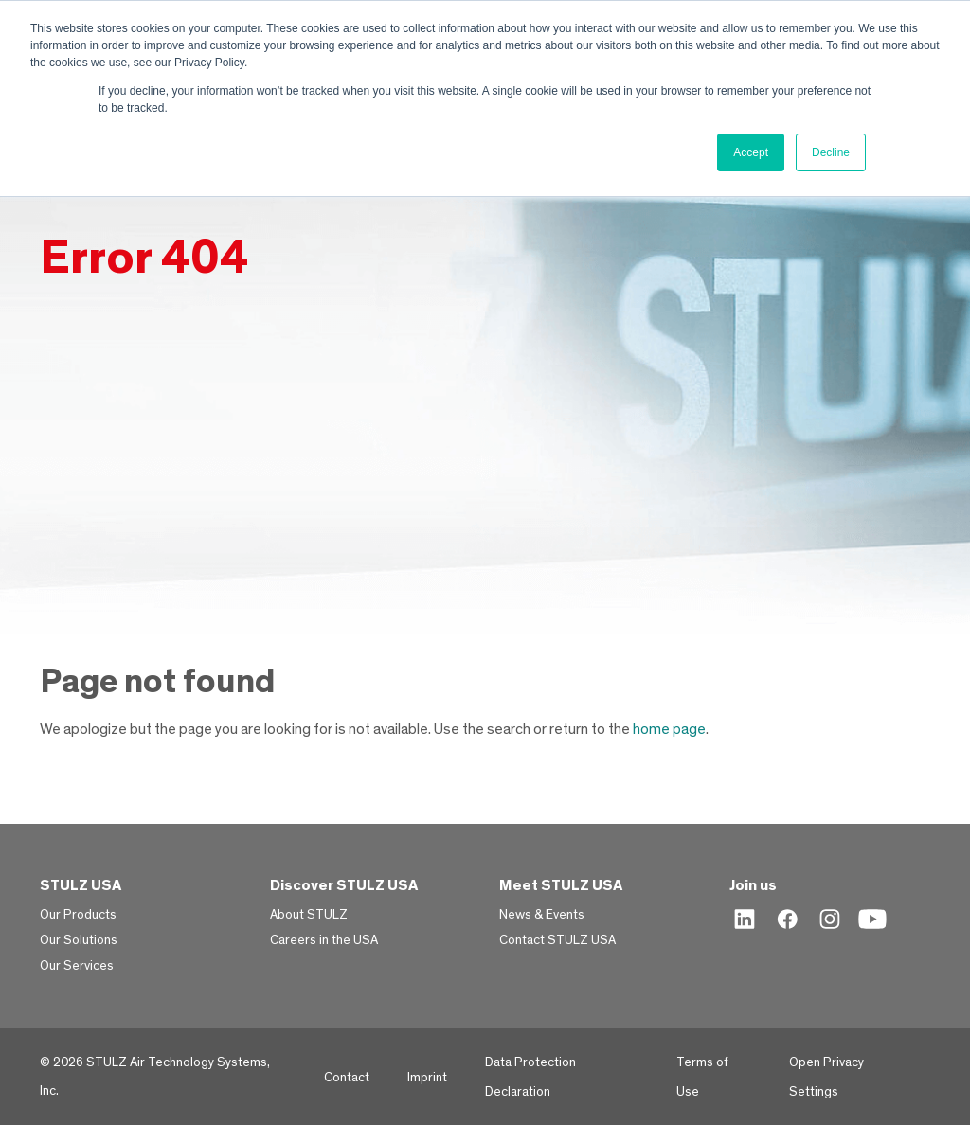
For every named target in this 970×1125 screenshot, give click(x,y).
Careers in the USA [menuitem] (324, 940)
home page (669, 729)
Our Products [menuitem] (78, 914)
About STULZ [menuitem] (309, 914)
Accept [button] (750, 152)
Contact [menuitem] (346, 1077)
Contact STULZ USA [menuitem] (557, 940)
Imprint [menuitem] (427, 1077)
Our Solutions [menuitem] (78, 940)
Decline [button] (831, 152)
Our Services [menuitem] (77, 966)
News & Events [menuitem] (541, 914)
